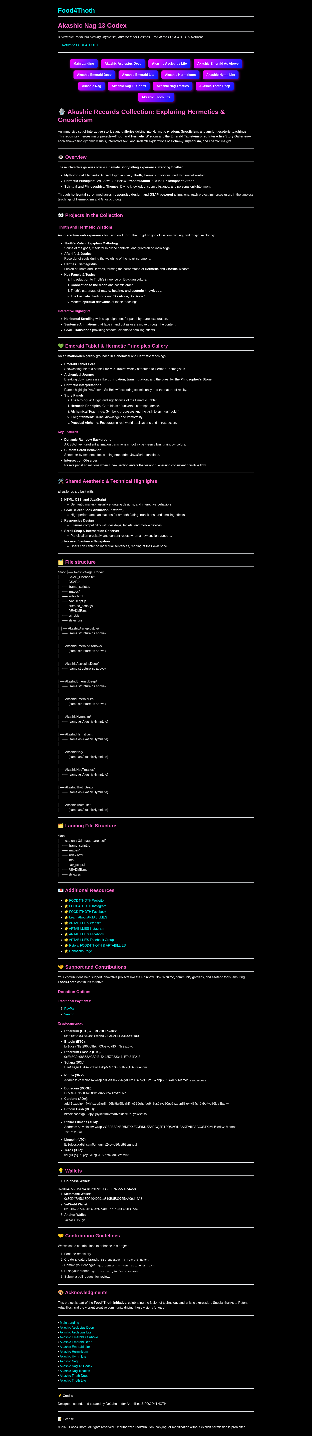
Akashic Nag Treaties (173, 86)
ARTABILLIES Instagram (86, 928)
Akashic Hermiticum (180, 74)
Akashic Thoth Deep (214, 86)
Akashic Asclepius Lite (169, 63)
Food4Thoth (76, 10)
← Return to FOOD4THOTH (78, 45)
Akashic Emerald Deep (94, 74)
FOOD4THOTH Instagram (87, 906)
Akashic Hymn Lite (220, 74)
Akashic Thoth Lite (156, 97)
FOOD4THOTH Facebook (87, 911)
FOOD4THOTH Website (86, 900)
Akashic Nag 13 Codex (129, 86)
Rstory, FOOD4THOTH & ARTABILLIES (97, 945)
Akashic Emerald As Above (218, 63)
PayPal (69, 1008)
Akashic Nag (91, 86)
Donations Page (80, 951)
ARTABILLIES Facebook (86, 934)
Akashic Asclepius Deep (123, 63)
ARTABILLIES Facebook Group (91, 940)
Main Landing (83, 63)
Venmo (69, 1014)
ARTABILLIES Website (85, 923)
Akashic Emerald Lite (138, 74)
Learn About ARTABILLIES (88, 917)
